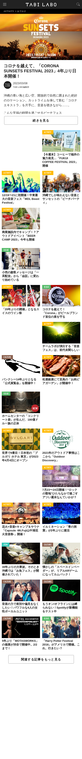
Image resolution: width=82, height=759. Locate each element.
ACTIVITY (48, 132)
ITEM (5, 545)
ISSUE (6, 250)
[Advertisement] (41, 711)
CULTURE (7, 357)
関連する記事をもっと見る (41, 659)
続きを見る (41, 120)
